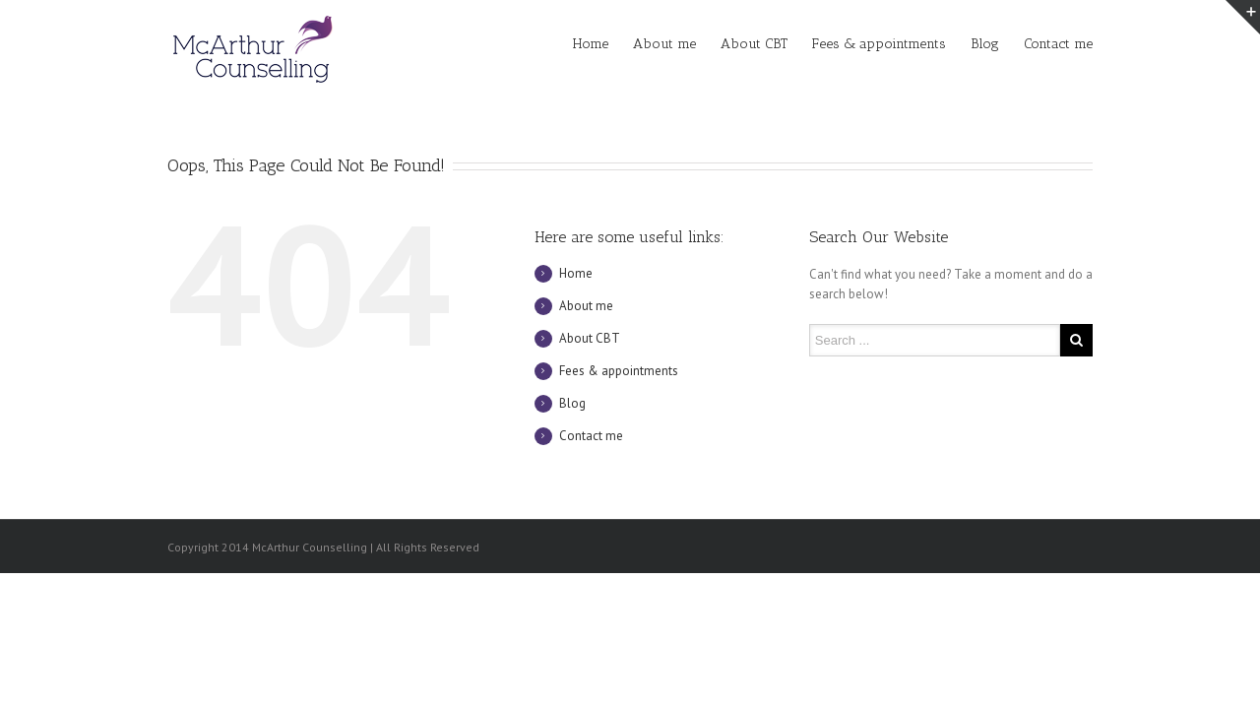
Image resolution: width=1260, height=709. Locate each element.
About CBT (754, 43)
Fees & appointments (879, 43)
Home (590, 43)
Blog (985, 43)
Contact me (1058, 43)
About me (664, 43)
